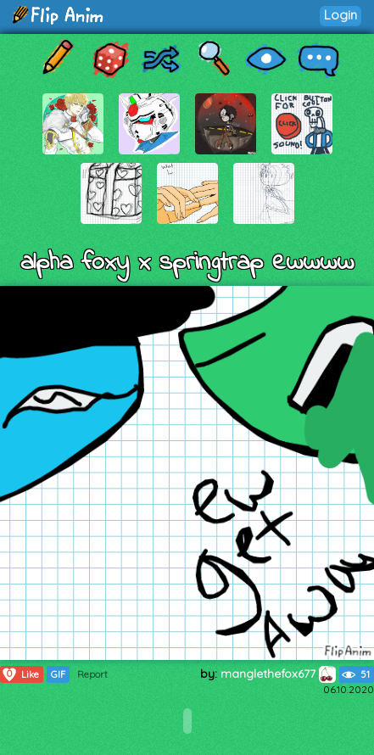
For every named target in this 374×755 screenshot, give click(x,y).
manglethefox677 (278, 673)
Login (340, 15)
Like (20, 674)
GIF (58, 674)
